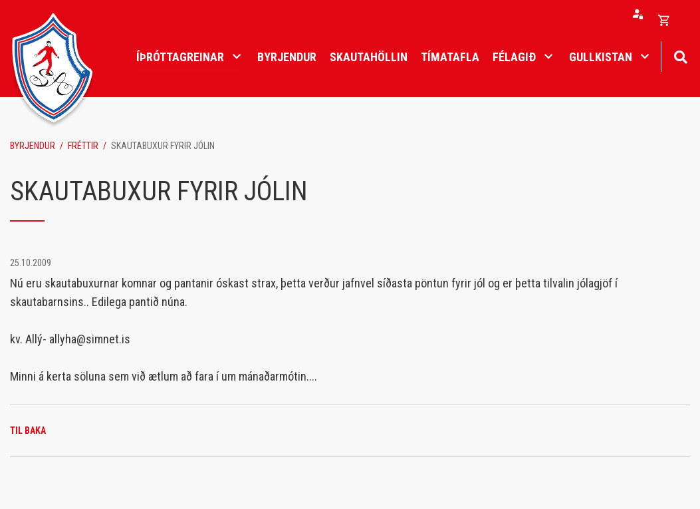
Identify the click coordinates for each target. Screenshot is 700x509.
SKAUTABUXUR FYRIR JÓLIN (163, 145)
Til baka (28, 430)
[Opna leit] (680, 55)
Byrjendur (32, 145)
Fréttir (83, 145)
